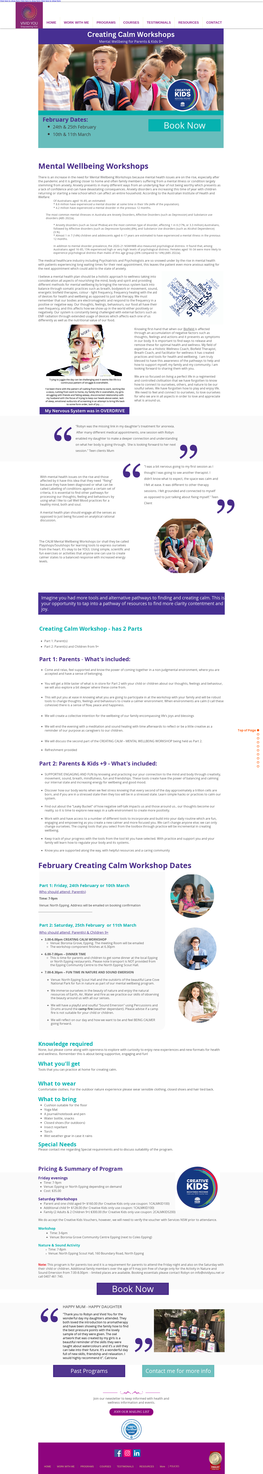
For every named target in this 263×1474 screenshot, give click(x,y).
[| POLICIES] (173, 1466)
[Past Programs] (89, 1371)
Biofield (189, 329)
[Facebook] (118, 1453)
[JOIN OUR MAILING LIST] (131, 1411)
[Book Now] (184, 125)
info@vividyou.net (208, 1273)
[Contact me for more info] (178, 1371)
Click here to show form (10, 1)
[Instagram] (127, 1453)
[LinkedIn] (136, 1453)
